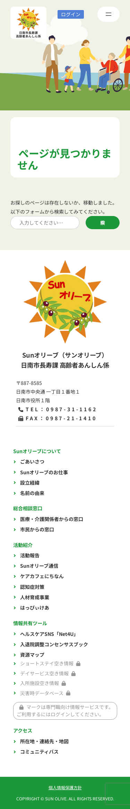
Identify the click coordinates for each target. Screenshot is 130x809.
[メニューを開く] (108, 14)
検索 (102, 222)
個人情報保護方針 (65, 787)
